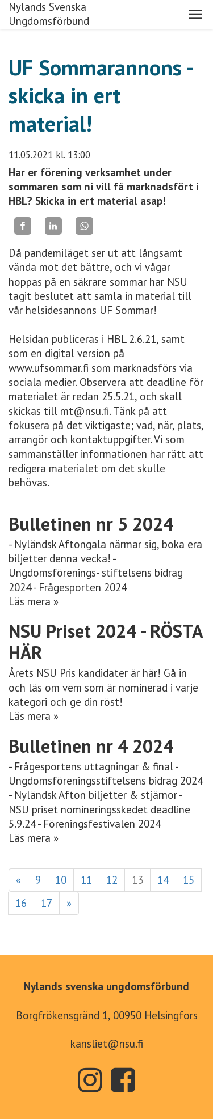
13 (137, 880)
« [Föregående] (18, 880)
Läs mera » (34, 601)
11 (86, 880)
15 (188, 880)
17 (46, 903)
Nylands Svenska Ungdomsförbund (49, 14)
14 (163, 880)
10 (60, 880)
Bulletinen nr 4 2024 (91, 746)
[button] (195, 14)
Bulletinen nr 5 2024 (91, 524)
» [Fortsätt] (69, 903)
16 (21, 903)
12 (112, 880)
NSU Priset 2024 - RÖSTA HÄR (106, 641)
